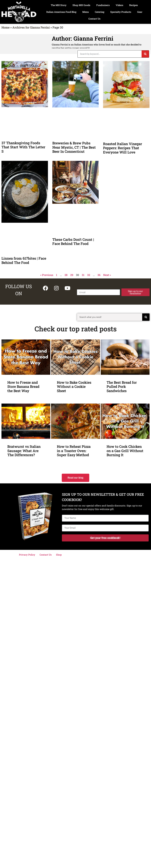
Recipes (133, 5)
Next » (107, 275)
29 (71, 275)
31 (83, 275)
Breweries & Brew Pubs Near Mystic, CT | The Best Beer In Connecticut (74, 147)
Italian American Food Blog (61, 11)
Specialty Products (120, 11)
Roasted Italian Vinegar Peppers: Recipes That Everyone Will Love (122, 147)
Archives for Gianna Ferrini (31, 27)
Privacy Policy (27, 554)
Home (5, 27)
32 (88, 275)
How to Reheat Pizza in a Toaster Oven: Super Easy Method (74, 450)
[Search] (145, 53)
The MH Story (58, 5)
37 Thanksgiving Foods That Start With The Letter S (23, 147)
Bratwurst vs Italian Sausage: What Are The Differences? (24, 450)
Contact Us (94, 18)
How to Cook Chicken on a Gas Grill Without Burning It (125, 450)
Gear (139, 11)
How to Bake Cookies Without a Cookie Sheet (74, 386)
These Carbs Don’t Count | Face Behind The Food (73, 241)
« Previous (46, 275)
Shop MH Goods (81, 5)
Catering (99, 11)
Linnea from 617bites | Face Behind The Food (23, 260)
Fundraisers (103, 5)
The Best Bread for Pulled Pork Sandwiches (122, 386)
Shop (59, 554)
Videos (119, 5)
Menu (85, 11)
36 (98, 275)
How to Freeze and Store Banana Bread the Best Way (23, 386)
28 (66, 275)
